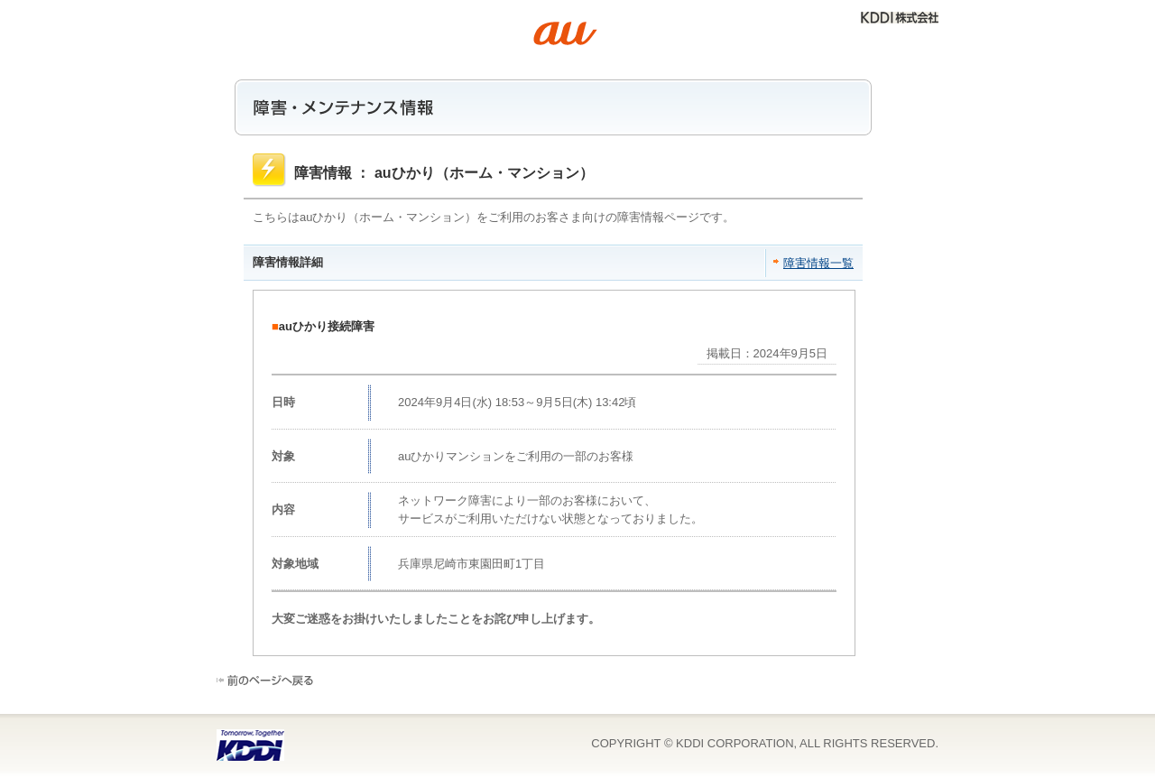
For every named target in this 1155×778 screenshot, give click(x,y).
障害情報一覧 (818, 263)
